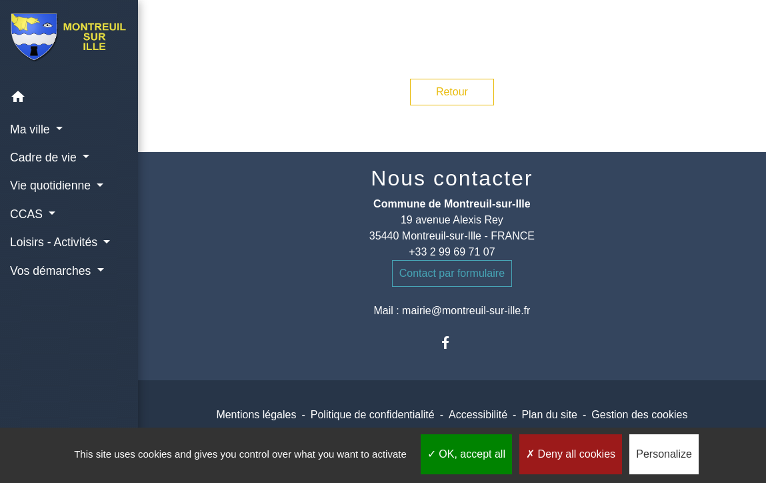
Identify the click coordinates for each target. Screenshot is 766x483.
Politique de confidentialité (373, 414)
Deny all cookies (570, 454)
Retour (452, 91)
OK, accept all (466, 454)
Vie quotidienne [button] (52, 185)
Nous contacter (452, 178)
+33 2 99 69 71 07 (452, 252)
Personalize (664, 454)
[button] (69, 99)
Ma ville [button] (31, 129)
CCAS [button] (28, 214)
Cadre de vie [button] (45, 157)
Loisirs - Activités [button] (55, 242)
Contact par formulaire (452, 273)
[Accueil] (69, 41)
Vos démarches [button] (52, 271)
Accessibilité (478, 414)
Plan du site (549, 414)
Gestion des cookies (639, 414)
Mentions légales (256, 414)
